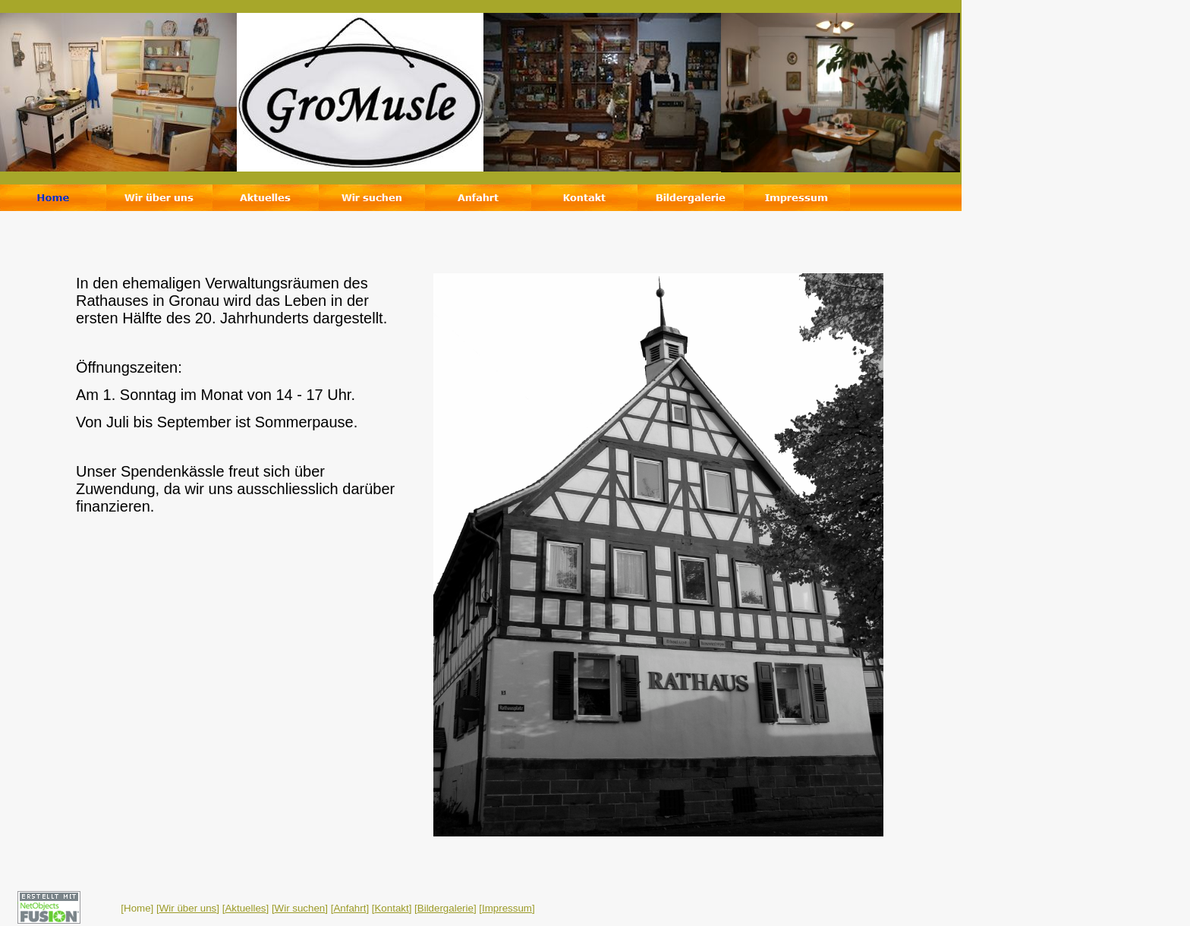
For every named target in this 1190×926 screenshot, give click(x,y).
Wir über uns (188, 908)
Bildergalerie (445, 908)
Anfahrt (349, 908)
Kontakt (391, 908)
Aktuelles (245, 908)
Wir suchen (300, 908)
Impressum (507, 908)
